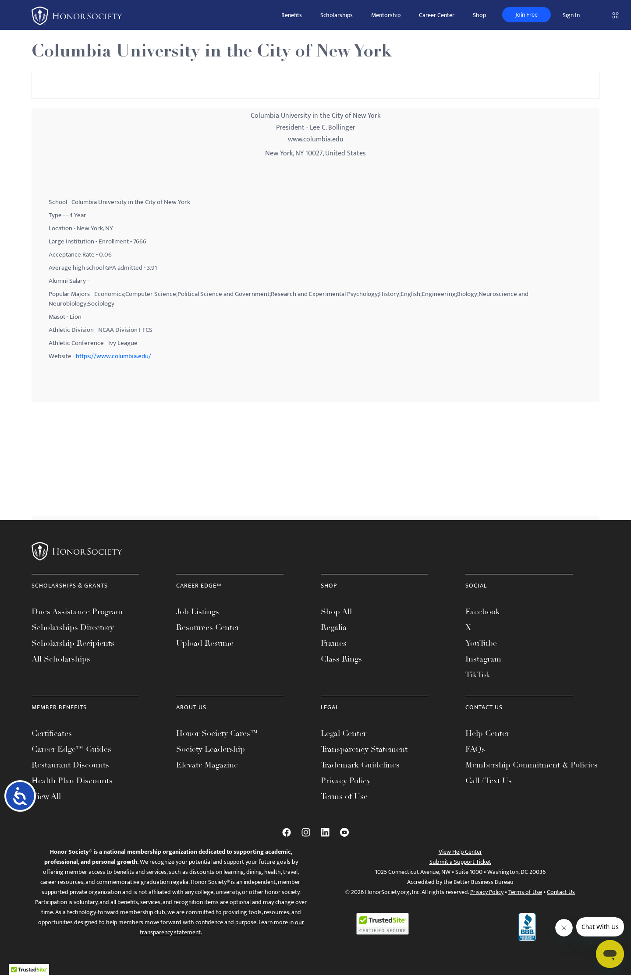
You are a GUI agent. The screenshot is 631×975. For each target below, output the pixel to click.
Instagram (483, 659)
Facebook (482, 611)
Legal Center (343, 733)
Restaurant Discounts (70, 765)
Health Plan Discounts (72, 780)
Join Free (526, 15)
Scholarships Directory (73, 627)
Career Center (436, 15)
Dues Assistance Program (77, 611)
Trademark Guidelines (360, 765)
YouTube (481, 643)
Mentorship (386, 15)
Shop (479, 15)
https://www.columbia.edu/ (113, 356)
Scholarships (336, 15)
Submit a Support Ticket (460, 862)
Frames (334, 643)
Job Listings (197, 611)
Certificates (52, 733)
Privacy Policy (346, 780)
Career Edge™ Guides (71, 749)
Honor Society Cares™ (217, 733)
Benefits (291, 15)
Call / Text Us (488, 780)
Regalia (334, 627)
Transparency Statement (364, 749)
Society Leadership (210, 749)
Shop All (336, 611)
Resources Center (207, 627)
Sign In (571, 15)
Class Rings (341, 659)
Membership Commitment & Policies (531, 765)
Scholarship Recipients (73, 643)
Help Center (487, 733)
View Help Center (460, 852)
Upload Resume (205, 643)
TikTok (477, 674)
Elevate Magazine (207, 765)
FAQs (475, 749)
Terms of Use (344, 796)
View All (46, 796)
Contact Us (561, 892)
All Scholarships (61, 659)
